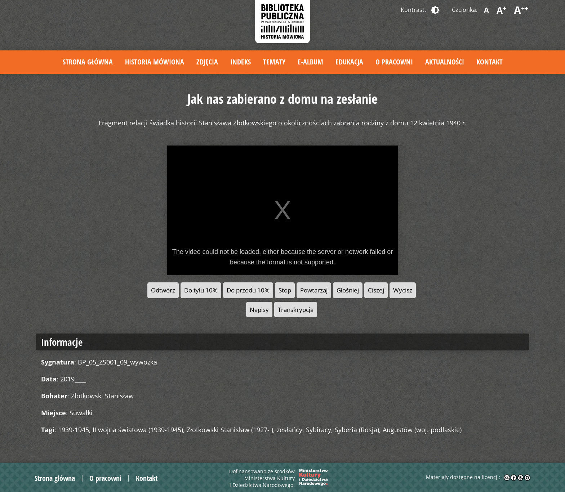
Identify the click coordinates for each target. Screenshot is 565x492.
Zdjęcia (207, 62)
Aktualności (444, 62)
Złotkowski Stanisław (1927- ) (230, 429)
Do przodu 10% (248, 290)
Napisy (259, 309)
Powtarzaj (314, 290)
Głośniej (348, 290)
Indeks (240, 62)
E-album (310, 62)
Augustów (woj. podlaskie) (422, 429)
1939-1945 (73, 429)
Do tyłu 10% (201, 290)
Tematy (274, 62)
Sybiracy (318, 429)
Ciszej (376, 290)
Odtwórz (163, 290)
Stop (285, 290)
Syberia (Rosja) (357, 429)
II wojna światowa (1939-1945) (138, 429)
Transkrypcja (295, 309)
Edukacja (349, 62)
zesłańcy (289, 429)
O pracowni (394, 62)
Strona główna (88, 62)
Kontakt (489, 62)
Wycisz (402, 290)
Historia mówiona (154, 62)
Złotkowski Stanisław (102, 396)
